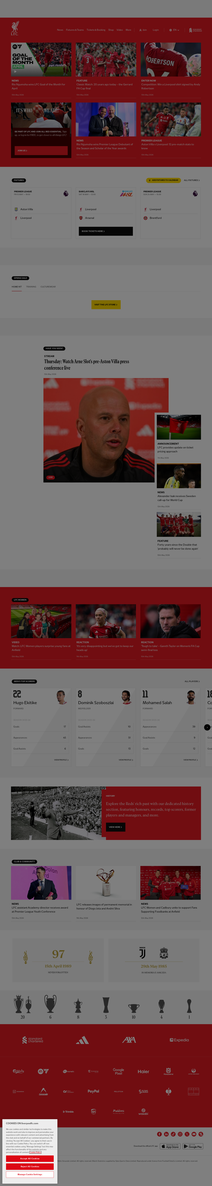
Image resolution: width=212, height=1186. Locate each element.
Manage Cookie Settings (30, 1175)
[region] (29, 1151)
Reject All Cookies (30, 1167)
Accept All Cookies (29, 1159)
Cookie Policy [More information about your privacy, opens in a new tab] (35, 1152)
